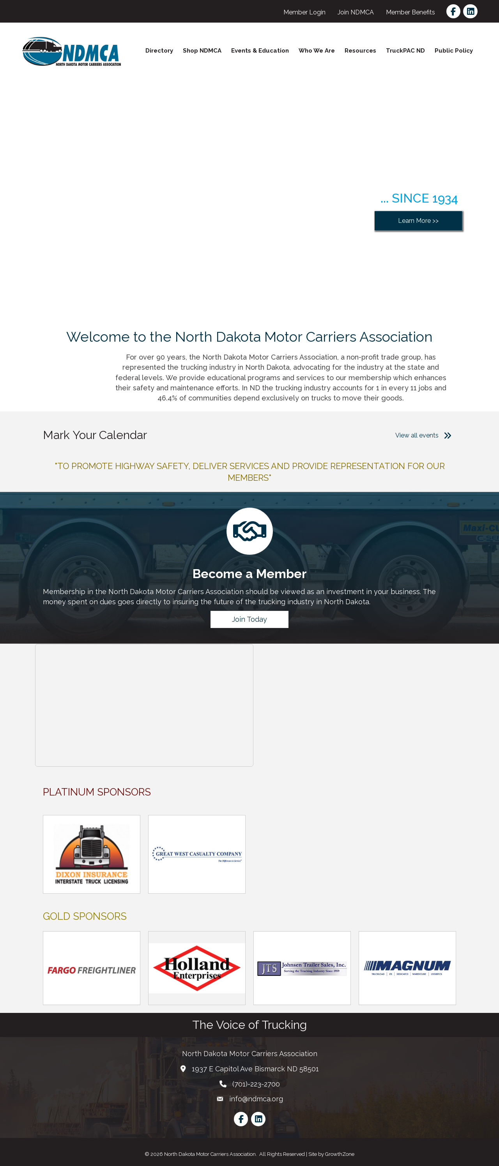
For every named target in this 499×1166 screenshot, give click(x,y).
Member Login (304, 12)
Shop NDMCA (202, 50)
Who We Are (317, 50)
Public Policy (454, 50)
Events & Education (260, 50)
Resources (360, 50)
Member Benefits (410, 12)
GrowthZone (339, 1154)
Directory (159, 50)
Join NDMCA (356, 12)
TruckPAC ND (405, 50)
